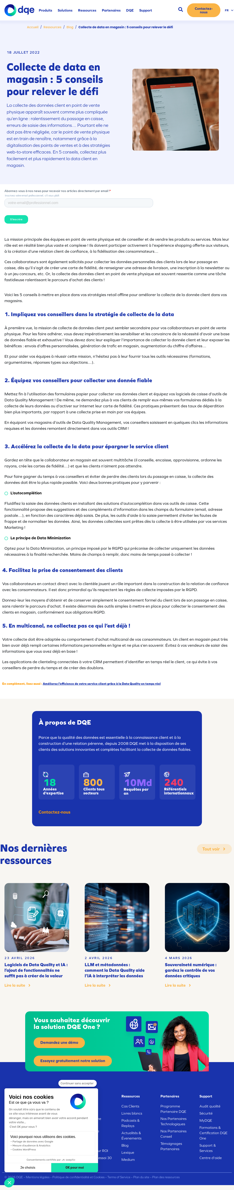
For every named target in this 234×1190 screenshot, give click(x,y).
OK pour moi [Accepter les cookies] (75, 1168)
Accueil (33, 27)
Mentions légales (37, 1177)
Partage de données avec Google (32, 1141)
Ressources (52, 27)
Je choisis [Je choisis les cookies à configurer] (27, 1168)
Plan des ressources (166, 1177)
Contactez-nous (54, 811)
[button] (9, 1182)
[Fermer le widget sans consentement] (77, 1083)
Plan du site (141, 1177)
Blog (69, 27)
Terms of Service (118, 1177)
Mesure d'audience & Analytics (31, 1145)
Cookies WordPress (24, 1149)
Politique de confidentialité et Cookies (78, 1177)
